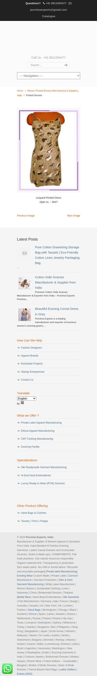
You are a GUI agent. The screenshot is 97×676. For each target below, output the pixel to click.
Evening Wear (25, 575)
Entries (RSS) (24, 673)
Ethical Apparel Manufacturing (37, 430)
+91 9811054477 (56, 3)
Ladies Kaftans (67, 669)
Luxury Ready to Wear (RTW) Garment (43, 483)
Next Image (73, 215)
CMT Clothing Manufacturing (37, 438)
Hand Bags (34, 609)
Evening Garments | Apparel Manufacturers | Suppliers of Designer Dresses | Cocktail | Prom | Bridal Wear (48, 38)
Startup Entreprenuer (33, 371)
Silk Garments (71, 597)
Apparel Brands (30, 355)
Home (20, 90)
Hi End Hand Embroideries (36, 475)
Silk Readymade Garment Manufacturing (44, 467)
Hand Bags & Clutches (34, 512)
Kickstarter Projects (32, 363)
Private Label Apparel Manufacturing (41, 422)
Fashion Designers (31, 347)
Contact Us (27, 379)
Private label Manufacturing (61, 571)
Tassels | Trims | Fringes (34, 521)
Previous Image (26, 215)
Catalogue (48, 16)
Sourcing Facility (30, 446)
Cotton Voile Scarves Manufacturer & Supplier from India (55, 282)
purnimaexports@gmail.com (48, 9)
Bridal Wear (24, 597)
